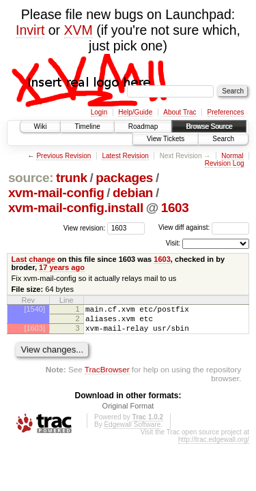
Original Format (128, 412)
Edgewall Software (132, 430)
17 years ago (62, 267)
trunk (71, 177)
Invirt (30, 30)
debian (133, 192)
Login (99, 112)
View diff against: (203, 227)
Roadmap (143, 126)
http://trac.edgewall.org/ (213, 445)
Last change (33, 259)
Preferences (226, 112)
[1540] (34, 309)
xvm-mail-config (56, 192)
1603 (175, 207)
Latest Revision (125, 156)
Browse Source (209, 126)
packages (124, 177)
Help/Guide (135, 112)
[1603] (34, 332)
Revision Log (224, 163)
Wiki (40, 126)
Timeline (87, 126)
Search (223, 139)
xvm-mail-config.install (75, 207)
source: (30, 177)
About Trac (179, 112)
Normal (232, 156)
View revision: (84, 227)
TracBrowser (107, 375)
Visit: (173, 243)
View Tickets (165, 139)
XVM (78, 30)
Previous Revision (63, 156)
